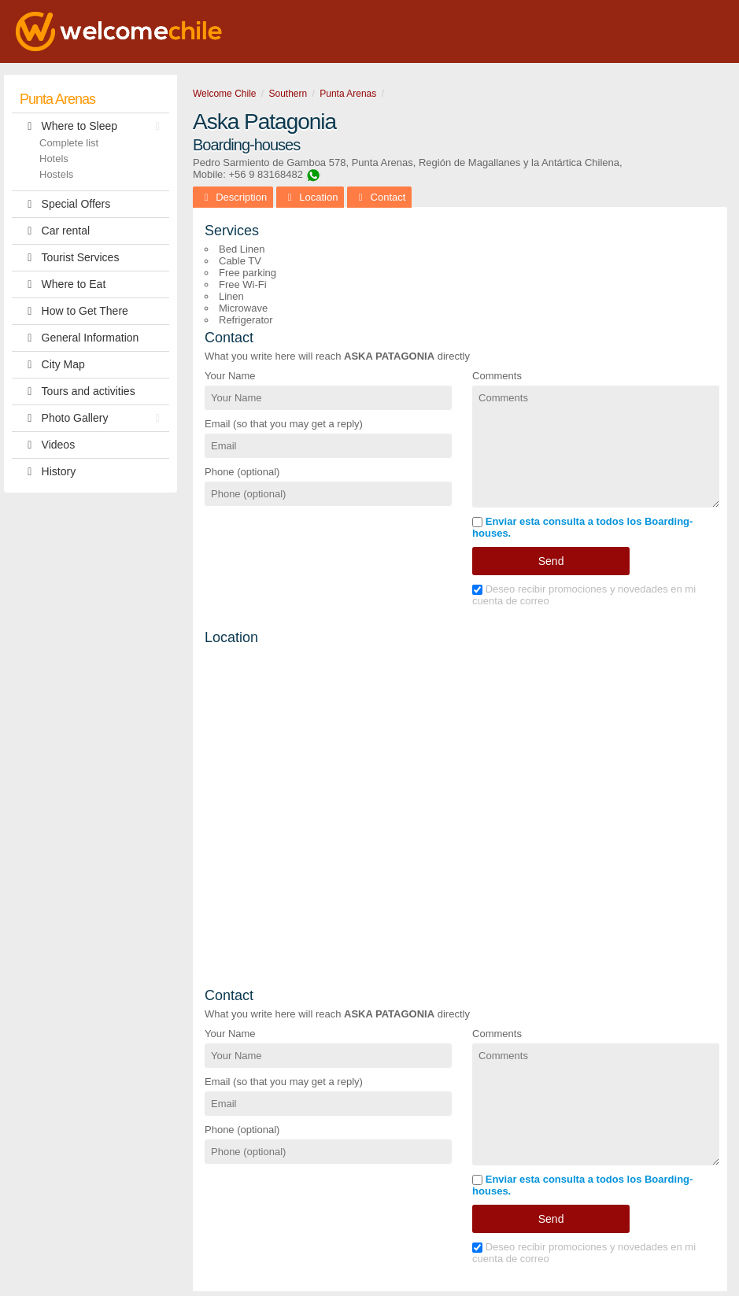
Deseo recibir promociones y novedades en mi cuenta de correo (584, 595)
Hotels (53, 158)
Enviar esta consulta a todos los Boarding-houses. (582, 527)
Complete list (68, 143)
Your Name (230, 376)
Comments (497, 376)
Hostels (56, 174)
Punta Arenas (57, 99)
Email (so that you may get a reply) (284, 424)
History (48, 471)
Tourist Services (69, 257)
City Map (52, 364)
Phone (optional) (242, 472)
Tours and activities (77, 391)
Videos (47, 445)
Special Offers (65, 204)
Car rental (55, 231)
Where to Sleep (94, 126)
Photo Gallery (94, 418)
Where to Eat (62, 284)
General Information (79, 338)
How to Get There (74, 311)
